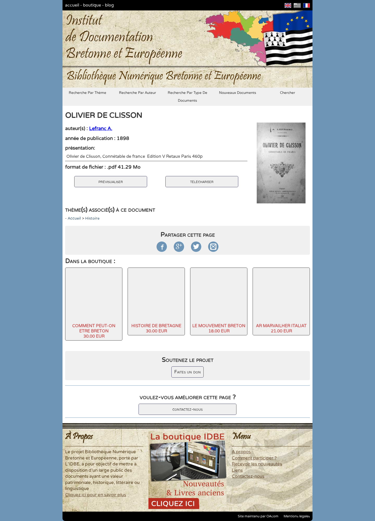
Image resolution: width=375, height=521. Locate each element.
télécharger (202, 181)
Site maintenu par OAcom (258, 516)
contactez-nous (187, 409)
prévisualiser (110, 181)
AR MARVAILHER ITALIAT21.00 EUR (281, 328)
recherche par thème (87, 93)
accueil (72, 5)
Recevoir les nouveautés (257, 464)
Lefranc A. (100, 128)
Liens (237, 470)
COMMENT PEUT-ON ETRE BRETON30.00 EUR (93, 331)
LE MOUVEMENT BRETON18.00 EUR (218, 328)
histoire (92, 218)
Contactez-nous (248, 476)
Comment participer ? (254, 458)
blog (109, 5)
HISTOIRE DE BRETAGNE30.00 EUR (156, 328)
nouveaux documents (237, 93)
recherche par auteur (137, 93)
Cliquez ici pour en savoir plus (95, 495)
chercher (287, 93)
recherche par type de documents (187, 97)
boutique (92, 5)
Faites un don (187, 372)
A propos (241, 452)
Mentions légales (297, 516)
